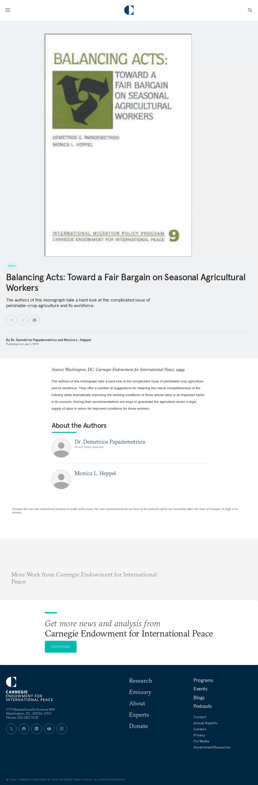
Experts (139, 714)
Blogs (199, 698)
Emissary (140, 692)
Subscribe (60, 646)
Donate (138, 726)
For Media (201, 741)
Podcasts (203, 706)
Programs (203, 680)
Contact (200, 717)
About (137, 703)
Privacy (199, 735)
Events (200, 689)
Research (140, 680)
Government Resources (212, 747)
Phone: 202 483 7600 (22, 717)
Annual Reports (205, 723)
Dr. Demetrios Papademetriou (34, 340)
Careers (200, 729)
